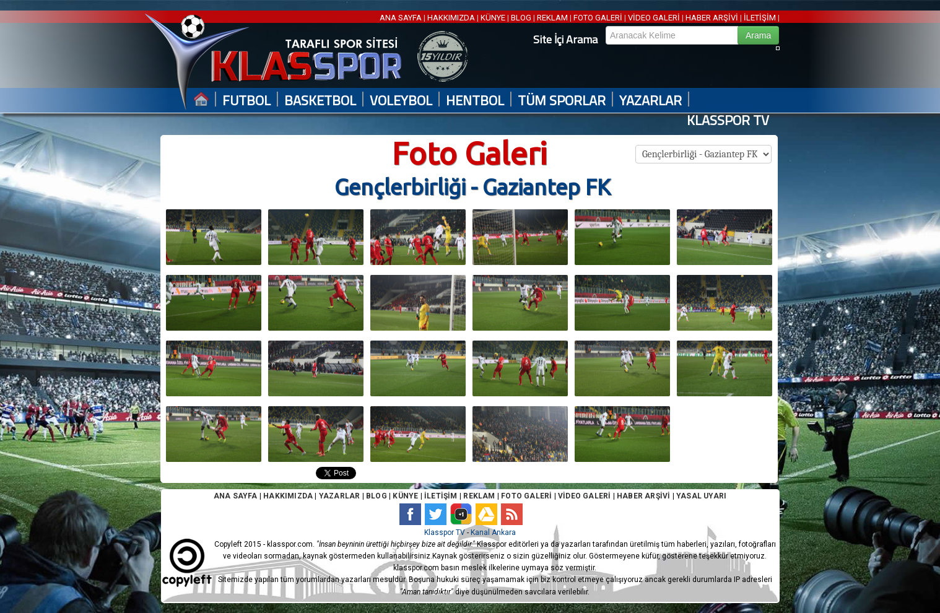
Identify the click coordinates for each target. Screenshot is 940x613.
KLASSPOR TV (728, 120)
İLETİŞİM (760, 17)
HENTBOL (475, 100)
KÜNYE (493, 17)
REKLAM (552, 17)
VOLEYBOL (401, 100)
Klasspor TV (444, 532)
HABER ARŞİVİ (711, 17)
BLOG (521, 17)
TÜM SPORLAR (562, 100)
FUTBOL (246, 100)
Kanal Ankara (493, 532)
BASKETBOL (320, 100)
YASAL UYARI (701, 496)
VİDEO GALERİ (654, 17)
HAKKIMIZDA (451, 17)
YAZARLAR (650, 100)
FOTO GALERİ (597, 17)
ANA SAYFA (402, 17)
